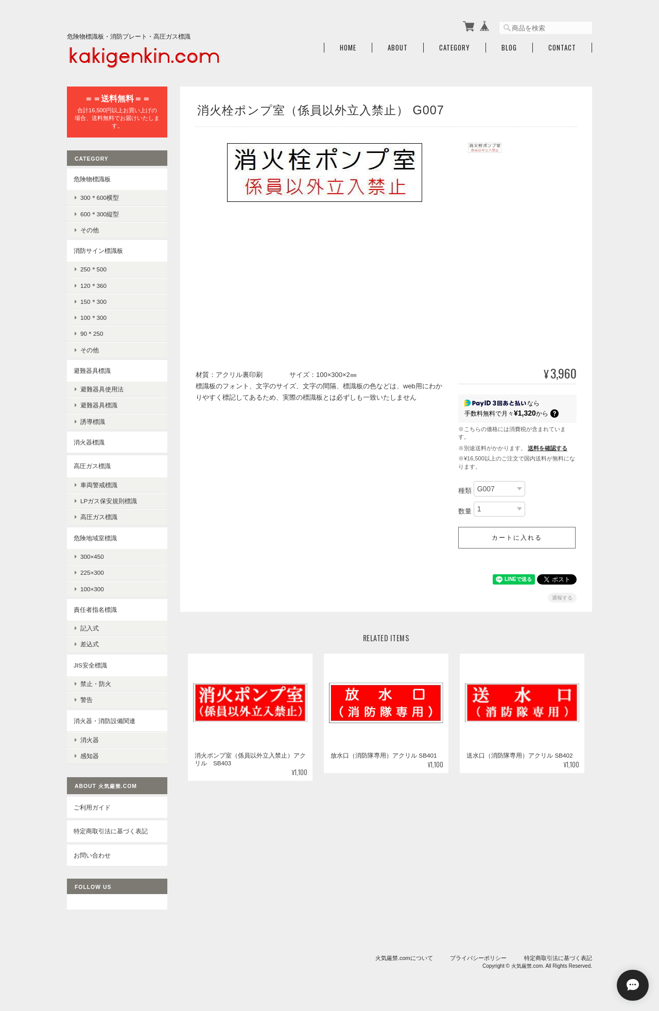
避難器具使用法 (102, 389)
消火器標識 (89, 442)
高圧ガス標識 (92, 465)
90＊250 (91, 333)
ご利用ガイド (92, 807)
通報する (562, 598)
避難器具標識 (92, 370)
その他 (89, 230)
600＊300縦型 (99, 214)
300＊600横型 (99, 197)
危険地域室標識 (95, 538)
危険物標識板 (92, 179)
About (398, 48)
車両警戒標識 (98, 485)
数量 (465, 511)
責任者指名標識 (95, 609)
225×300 (92, 572)
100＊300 (93, 317)
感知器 (89, 755)
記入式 (89, 628)
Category (454, 48)
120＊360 (93, 285)
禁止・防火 (95, 683)
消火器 (89, 739)
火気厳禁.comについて (404, 958)
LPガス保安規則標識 (108, 501)
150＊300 (93, 301)
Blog (509, 48)
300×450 (92, 556)
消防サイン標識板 (98, 250)
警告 (86, 699)
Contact (562, 48)
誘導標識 (92, 421)
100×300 (92, 589)
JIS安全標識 (90, 665)
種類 (465, 490)
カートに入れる (517, 537)
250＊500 (93, 269)
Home (348, 48)
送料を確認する (547, 448)
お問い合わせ (92, 855)
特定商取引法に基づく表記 (111, 831)
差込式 (89, 644)
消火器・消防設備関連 (104, 720)
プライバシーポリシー (478, 958)
